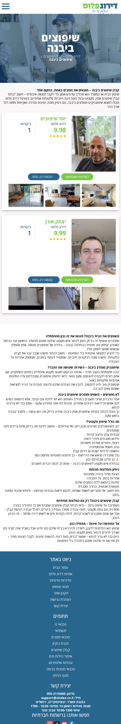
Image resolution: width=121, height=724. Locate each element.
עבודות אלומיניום (61, 662)
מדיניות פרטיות (60, 580)
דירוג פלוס (73, 56)
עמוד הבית (60, 567)
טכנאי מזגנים (60, 637)
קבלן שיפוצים (52, 56)
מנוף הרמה (60, 675)
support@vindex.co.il (56, 698)
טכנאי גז (60, 624)
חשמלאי (60, 630)
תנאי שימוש (60, 586)
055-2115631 (42, 177)
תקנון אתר (60, 593)
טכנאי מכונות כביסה (60, 669)
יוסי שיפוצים (53, 118)
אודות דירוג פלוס (60, 574)
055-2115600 (56, 694)
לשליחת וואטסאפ (77, 177)
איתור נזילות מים (60, 656)
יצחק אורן (55, 221)
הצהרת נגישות (60, 599)
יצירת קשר (60, 606)
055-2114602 (42, 280)
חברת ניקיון (60, 643)
